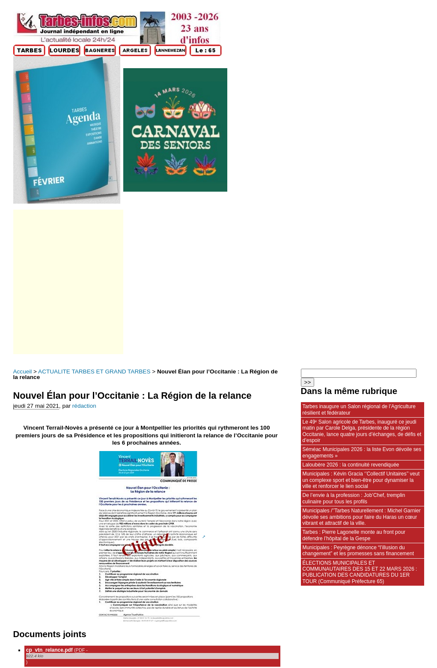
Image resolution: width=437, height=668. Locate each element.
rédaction (84, 406)
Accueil (22, 371)
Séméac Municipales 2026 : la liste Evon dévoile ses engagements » (362, 452)
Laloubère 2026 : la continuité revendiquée (351, 465)
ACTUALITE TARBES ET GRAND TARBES (94, 371)
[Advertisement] (67, 282)
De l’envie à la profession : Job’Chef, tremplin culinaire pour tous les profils (354, 498)
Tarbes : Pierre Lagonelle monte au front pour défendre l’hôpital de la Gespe (354, 535)
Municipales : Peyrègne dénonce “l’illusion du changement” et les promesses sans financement (358, 551)
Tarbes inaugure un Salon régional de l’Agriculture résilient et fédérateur (359, 409)
